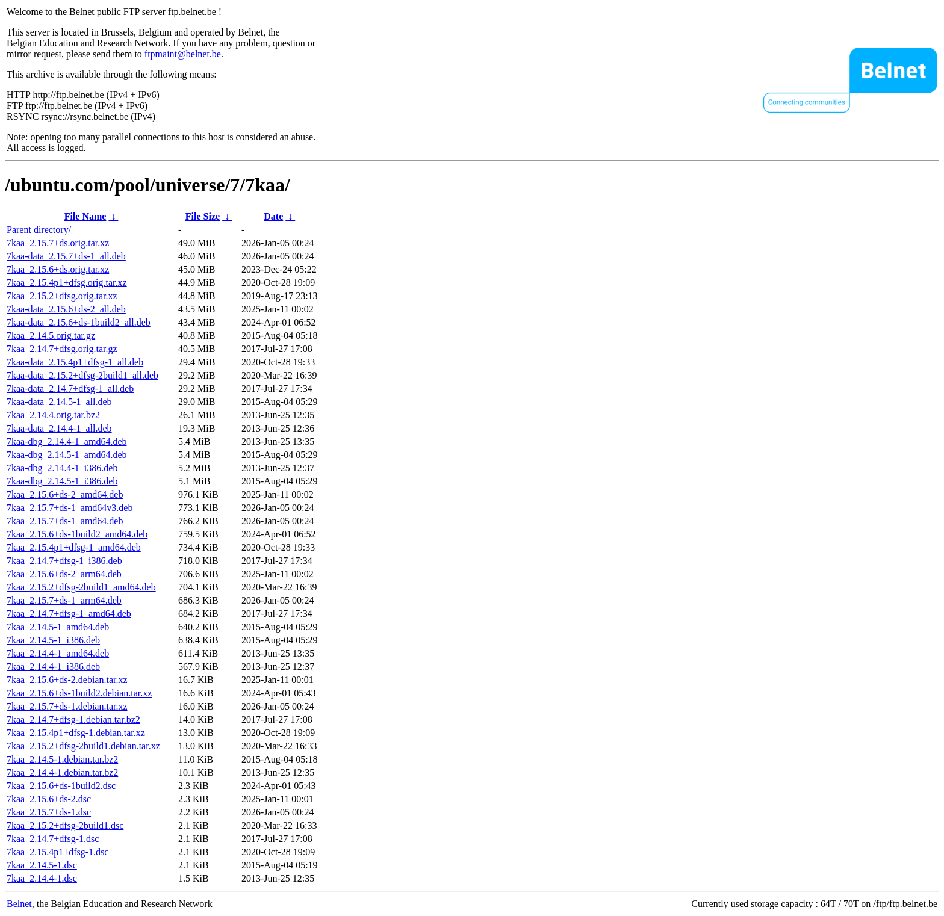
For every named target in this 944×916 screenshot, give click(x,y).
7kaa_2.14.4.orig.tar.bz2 (53, 415)
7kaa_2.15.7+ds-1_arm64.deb (64, 600)
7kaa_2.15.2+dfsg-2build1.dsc (65, 825)
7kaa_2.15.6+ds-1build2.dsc (61, 786)
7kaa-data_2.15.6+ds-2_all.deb (66, 309)
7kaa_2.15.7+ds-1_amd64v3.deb (69, 508)
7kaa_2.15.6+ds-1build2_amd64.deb (77, 534)
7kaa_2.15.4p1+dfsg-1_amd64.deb (74, 547)
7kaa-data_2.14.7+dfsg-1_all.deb (70, 388)
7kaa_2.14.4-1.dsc (42, 878)
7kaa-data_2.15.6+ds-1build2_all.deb (79, 322)
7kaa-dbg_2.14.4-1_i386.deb (62, 468)
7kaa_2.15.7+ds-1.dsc (49, 812)
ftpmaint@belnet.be (182, 54)
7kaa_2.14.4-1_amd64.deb (58, 653)
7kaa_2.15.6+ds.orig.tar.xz (58, 269)
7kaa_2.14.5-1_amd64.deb (58, 627)
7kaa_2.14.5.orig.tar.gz (51, 335)
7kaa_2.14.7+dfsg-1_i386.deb (64, 560)
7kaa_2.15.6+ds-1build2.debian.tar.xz (79, 693)
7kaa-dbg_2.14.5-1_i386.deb (62, 481)
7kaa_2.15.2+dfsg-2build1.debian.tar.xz (83, 746)
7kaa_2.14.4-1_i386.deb (53, 666)
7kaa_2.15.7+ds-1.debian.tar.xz (67, 706)
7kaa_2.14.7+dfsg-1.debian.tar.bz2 (73, 719)
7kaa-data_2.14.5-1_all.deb (59, 402)
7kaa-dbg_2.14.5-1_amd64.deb (67, 455)
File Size (202, 216)
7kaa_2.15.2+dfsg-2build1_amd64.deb (81, 587)
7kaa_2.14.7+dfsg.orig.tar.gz (62, 349)
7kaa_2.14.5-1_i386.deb (53, 640)
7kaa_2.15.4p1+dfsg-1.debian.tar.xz (76, 733)
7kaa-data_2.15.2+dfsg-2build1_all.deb (82, 375)
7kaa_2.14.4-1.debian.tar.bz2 (62, 772)
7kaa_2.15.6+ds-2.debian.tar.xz (67, 680)
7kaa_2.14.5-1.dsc (42, 865)
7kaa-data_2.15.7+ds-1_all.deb (66, 256)
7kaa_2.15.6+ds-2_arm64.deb (64, 574)
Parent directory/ (39, 229)
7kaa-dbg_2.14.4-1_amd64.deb (67, 441)
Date (273, 216)
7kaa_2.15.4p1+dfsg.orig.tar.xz (67, 282)
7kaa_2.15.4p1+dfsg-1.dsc (57, 852)
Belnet (19, 904)
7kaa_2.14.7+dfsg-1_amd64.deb (69, 613)
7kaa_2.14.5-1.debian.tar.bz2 (62, 759)
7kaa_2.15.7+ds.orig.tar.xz (58, 243)
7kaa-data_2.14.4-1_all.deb (59, 428)
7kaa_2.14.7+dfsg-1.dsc (53, 839)
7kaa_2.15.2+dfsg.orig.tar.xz (62, 296)
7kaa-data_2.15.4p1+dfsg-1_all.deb (75, 362)
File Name (85, 216)
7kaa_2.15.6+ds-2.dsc (49, 799)
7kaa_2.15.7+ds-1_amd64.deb (65, 521)
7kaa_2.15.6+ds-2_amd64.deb (65, 494)
